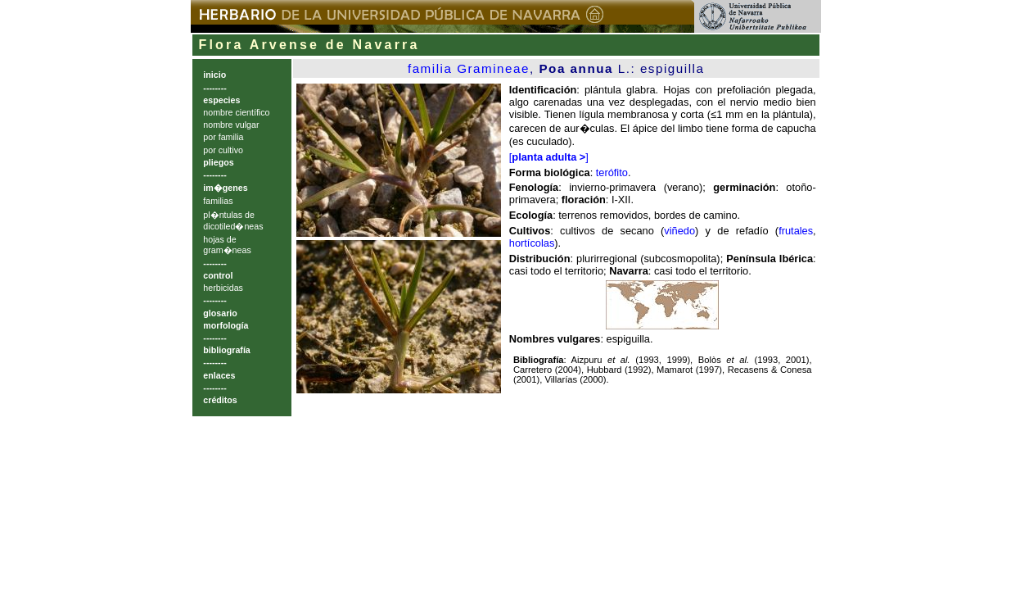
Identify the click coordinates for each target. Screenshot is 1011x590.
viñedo (679, 231)
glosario (220, 313)
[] (549, 157)
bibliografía (226, 350)
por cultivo (223, 150)
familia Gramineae (469, 68)
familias (217, 201)
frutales (796, 231)
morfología (225, 325)
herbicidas (223, 288)
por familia (223, 137)
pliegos (218, 162)
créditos (220, 400)
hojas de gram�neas (226, 244)
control (217, 275)
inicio (214, 74)
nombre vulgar (231, 124)
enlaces (219, 375)
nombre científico (236, 112)
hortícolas (531, 243)
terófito (612, 172)
